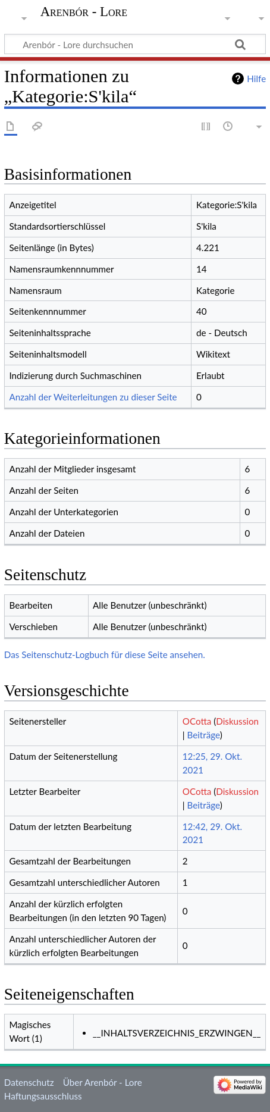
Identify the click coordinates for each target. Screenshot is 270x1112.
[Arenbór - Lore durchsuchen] (135, 44)
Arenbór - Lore (83, 12)
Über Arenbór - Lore (102, 1082)
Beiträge (203, 734)
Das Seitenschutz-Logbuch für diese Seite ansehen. (104, 654)
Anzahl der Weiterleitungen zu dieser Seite (93, 396)
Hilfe (256, 78)
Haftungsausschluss (43, 1096)
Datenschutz (29, 1082)
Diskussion (237, 721)
